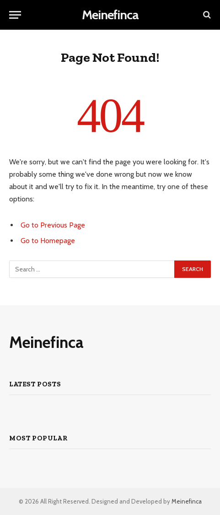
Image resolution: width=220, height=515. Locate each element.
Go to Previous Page (53, 225)
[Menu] (15, 15)
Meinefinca (187, 501)
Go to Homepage (48, 240)
